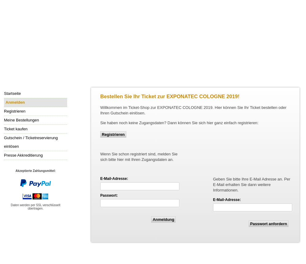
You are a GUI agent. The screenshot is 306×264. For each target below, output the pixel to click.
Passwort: (109, 195)
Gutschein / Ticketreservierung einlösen (31, 142)
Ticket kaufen (16, 129)
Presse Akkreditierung (23, 155)
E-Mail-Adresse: (114, 179)
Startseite (12, 93)
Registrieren (113, 134)
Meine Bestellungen (21, 120)
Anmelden (14, 102)
